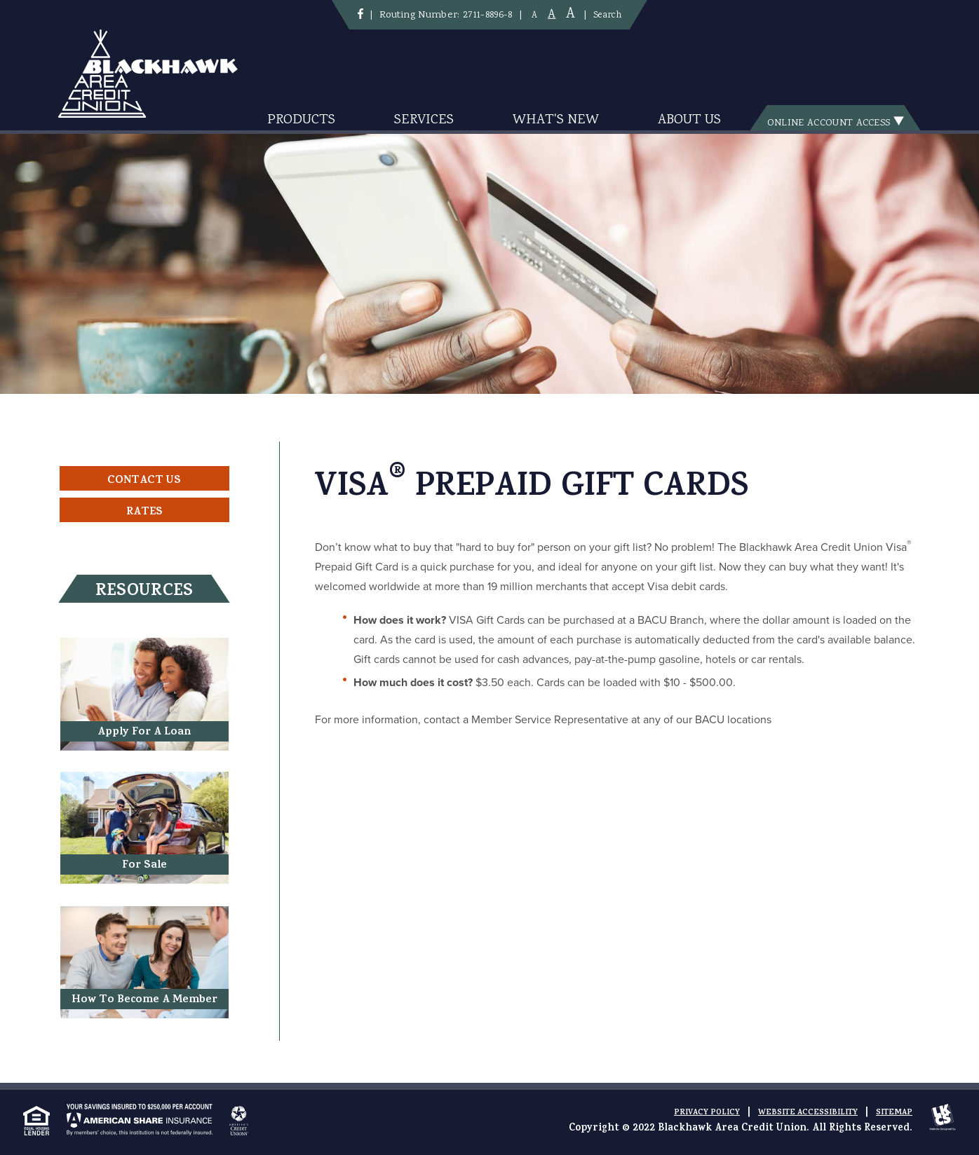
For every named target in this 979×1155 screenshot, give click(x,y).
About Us (689, 120)
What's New (556, 120)
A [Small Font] (534, 15)
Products (301, 120)
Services (424, 120)
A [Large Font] (570, 14)
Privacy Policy (707, 1113)
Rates (144, 512)
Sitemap (894, 1113)
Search (607, 15)
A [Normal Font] (551, 14)
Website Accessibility (808, 1113)
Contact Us (144, 481)
